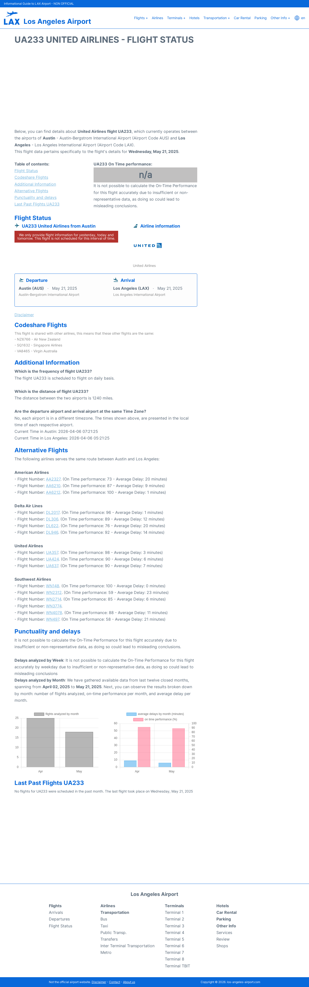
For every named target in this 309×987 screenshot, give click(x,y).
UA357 (52, 552)
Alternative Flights (31, 190)
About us (129, 982)
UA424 (52, 559)
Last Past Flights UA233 (36, 204)
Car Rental (242, 18)
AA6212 (53, 492)
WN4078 (54, 612)
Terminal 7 (174, 952)
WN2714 (53, 599)
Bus (103, 919)
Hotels (194, 18)
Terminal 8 (174, 959)
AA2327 (53, 479)
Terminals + (176, 18)
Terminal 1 (174, 912)
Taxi (104, 925)
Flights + (141, 18)
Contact (114, 982)
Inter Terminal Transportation (127, 945)
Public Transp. (113, 932)
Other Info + (280, 18)
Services (224, 932)
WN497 (52, 619)
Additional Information (35, 184)
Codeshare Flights (31, 177)
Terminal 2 (174, 919)
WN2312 (54, 592)
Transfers (109, 939)
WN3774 (53, 605)
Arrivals (56, 912)
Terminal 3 (174, 925)
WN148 (52, 585)
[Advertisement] (154, 89)
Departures (59, 919)
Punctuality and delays (35, 197)
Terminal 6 (174, 945)
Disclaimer (99, 982)
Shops (222, 945)
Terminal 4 (174, 932)
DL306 (52, 519)
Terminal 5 (174, 939)
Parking (260, 18)
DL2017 (52, 512)
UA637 (52, 565)
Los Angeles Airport (57, 21)
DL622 (52, 525)
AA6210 (53, 485)
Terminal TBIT (177, 965)
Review (223, 939)
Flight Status (26, 170)
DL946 (52, 532)
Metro (106, 952)
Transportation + (216, 18)
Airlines (157, 18)
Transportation (114, 912)
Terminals (174, 905)
